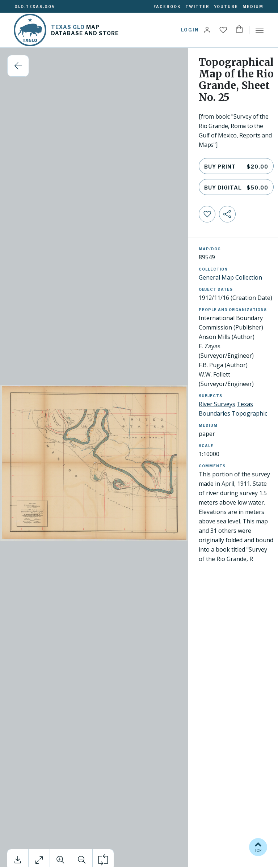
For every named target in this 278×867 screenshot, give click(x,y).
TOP (258, 846)
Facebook (167, 6)
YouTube (226, 6)
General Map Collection (230, 277)
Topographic (249, 413)
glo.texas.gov (34, 6)
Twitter (197, 6)
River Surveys (217, 404)
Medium (253, 6)
